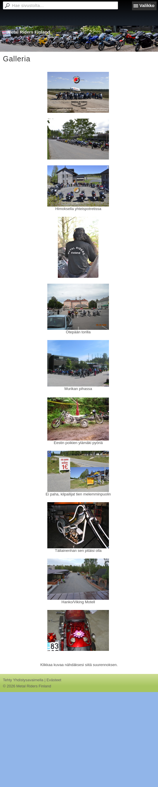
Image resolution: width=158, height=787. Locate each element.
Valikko (146, 5)
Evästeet (53, 680)
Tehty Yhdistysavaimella (23, 680)
